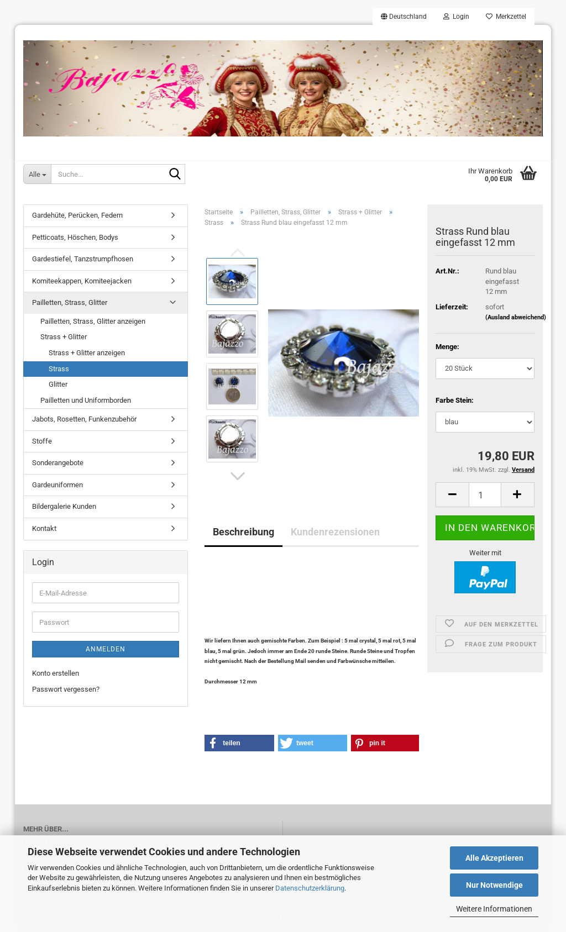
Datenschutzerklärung (309, 888)
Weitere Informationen (494, 908)
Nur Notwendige (494, 885)
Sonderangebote (57, 463)
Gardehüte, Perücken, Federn (77, 215)
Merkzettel (506, 16)
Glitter (58, 384)
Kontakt (44, 528)
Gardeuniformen (57, 485)
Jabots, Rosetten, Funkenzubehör (84, 419)
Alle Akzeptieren (494, 858)
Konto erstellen (55, 673)
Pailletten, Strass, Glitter (69, 302)
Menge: (447, 347)
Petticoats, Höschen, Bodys (75, 237)
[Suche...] (37, 174)
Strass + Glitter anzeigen (87, 353)
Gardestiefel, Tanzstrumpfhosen (82, 259)
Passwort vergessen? (65, 689)
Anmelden (105, 649)
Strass (59, 369)
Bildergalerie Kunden (64, 506)
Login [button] (456, 16)
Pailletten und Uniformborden (85, 400)
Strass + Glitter (63, 337)
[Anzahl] (485, 494)
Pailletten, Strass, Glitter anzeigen (92, 321)
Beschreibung (243, 532)
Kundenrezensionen (335, 532)
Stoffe (42, 441)
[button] (404, 16)
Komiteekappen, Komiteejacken (82, 281)
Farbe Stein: (455, 400)
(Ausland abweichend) (515, 317)
